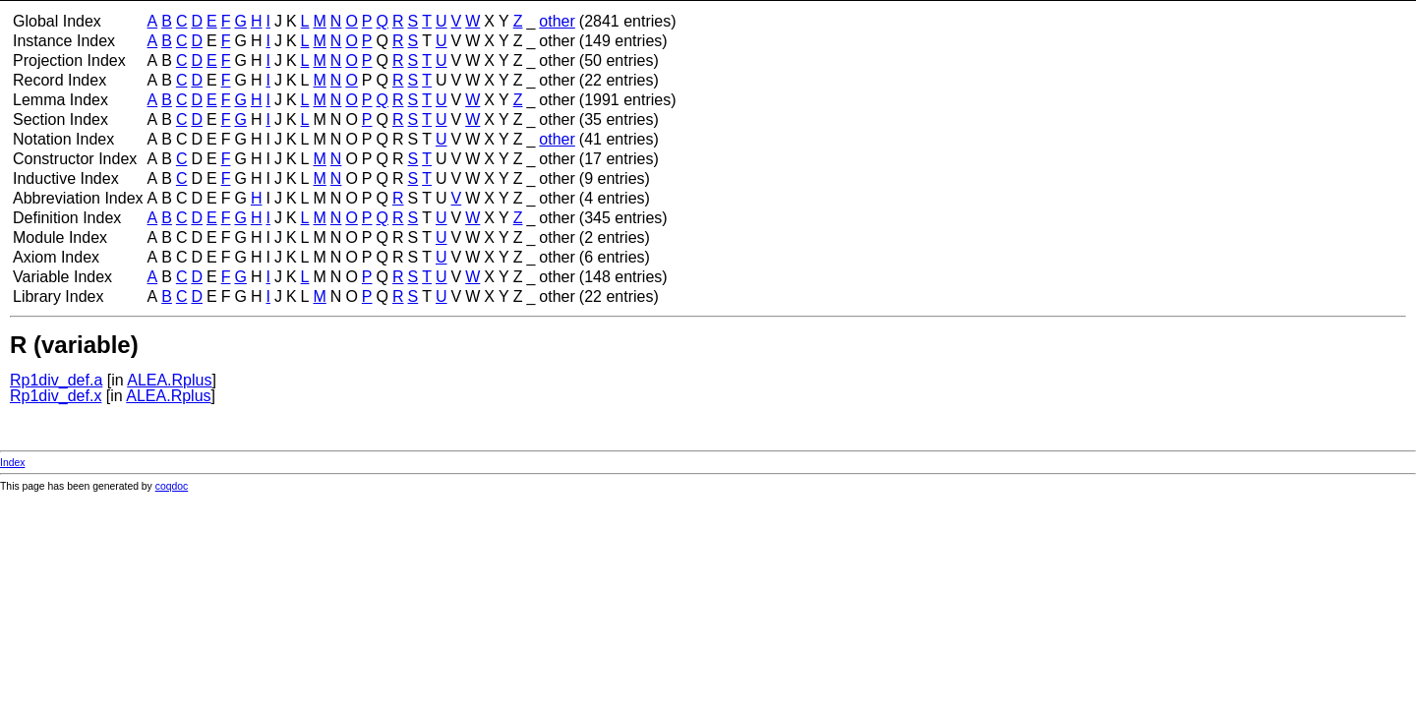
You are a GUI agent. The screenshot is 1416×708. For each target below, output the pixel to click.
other (556, 21)
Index (12, 462)
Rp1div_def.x (55, 395)
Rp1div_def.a (56, 380)
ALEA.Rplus (169, 380)
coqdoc (172, 486)
